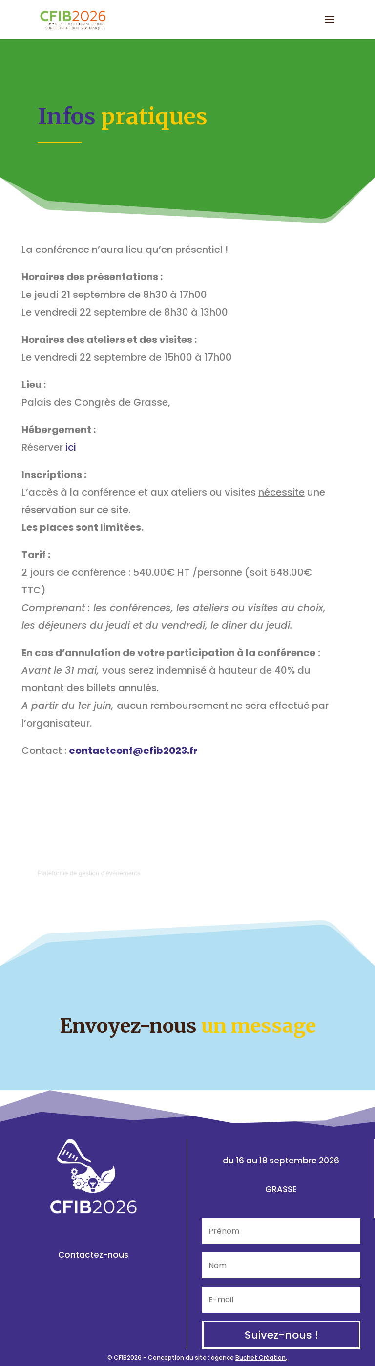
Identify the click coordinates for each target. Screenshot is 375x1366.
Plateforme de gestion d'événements (89, 873)
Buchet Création (260, 1357)
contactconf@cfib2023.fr (133, 750)
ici (70, 447)
